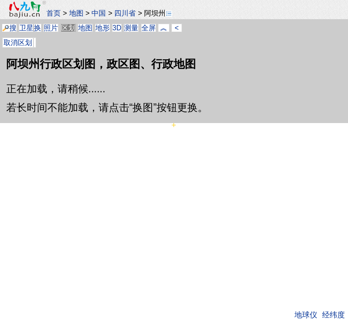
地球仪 (305, 314)
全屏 (148, 28)
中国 (98, 13)
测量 (131, 28)
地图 (76, 13)
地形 (102, 28)
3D (116, 28)
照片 (51, 28)
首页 (53, 13)
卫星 (26, 28)
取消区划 (18, 42)
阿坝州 (158, 13)
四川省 (125, 13)
